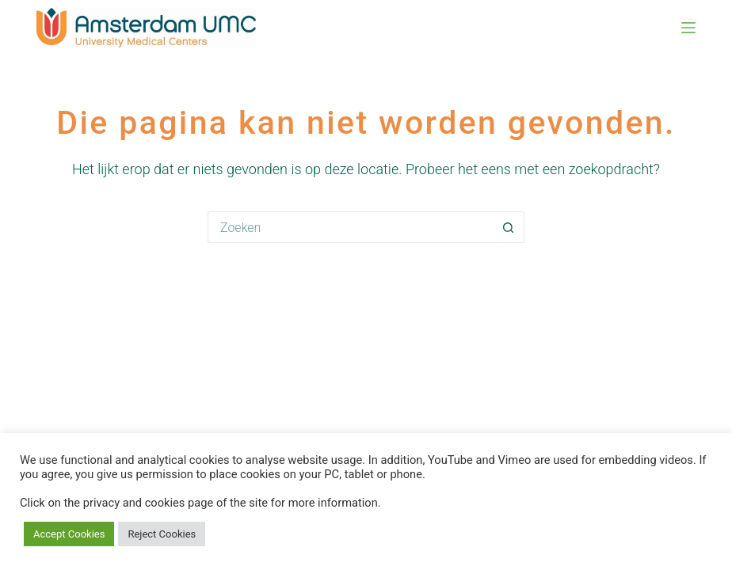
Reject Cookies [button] (162, 534)
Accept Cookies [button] (69, 534)
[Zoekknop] (508, 227)
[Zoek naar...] (350, 227)
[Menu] (688, 28)
